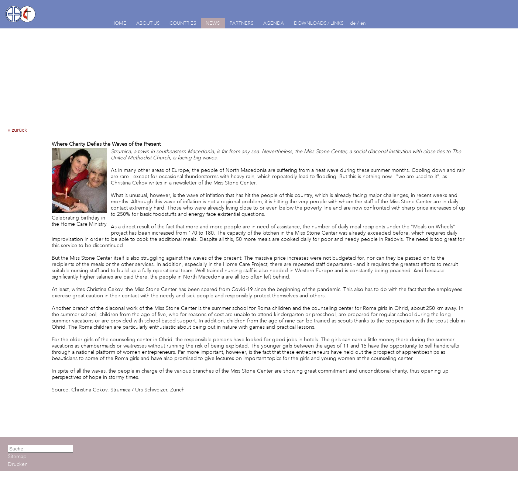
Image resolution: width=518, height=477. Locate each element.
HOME (119, 23)
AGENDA (273, 23)
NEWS (213, 23)
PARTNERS (241, 23)
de (353, 23)
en (363, 23)
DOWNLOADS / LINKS (318, 23)
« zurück (17, 130)
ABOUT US (147, 23)
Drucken (18, 464)
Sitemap (17, 456)
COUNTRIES (182, 23)
